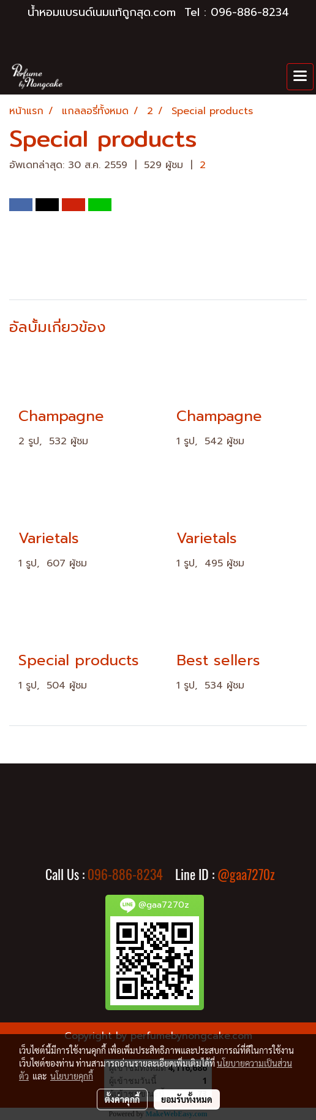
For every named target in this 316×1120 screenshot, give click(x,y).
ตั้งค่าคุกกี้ (122, 1099)
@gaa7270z (246, 874)
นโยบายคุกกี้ (71, 1075)
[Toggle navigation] (300, 76)
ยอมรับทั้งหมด (187, 1099)
